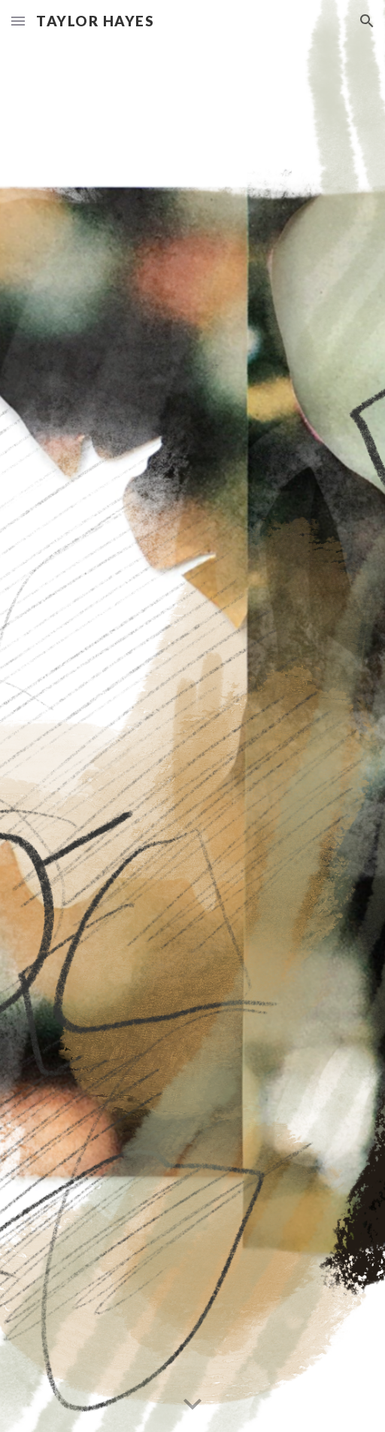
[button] (18, 20)
